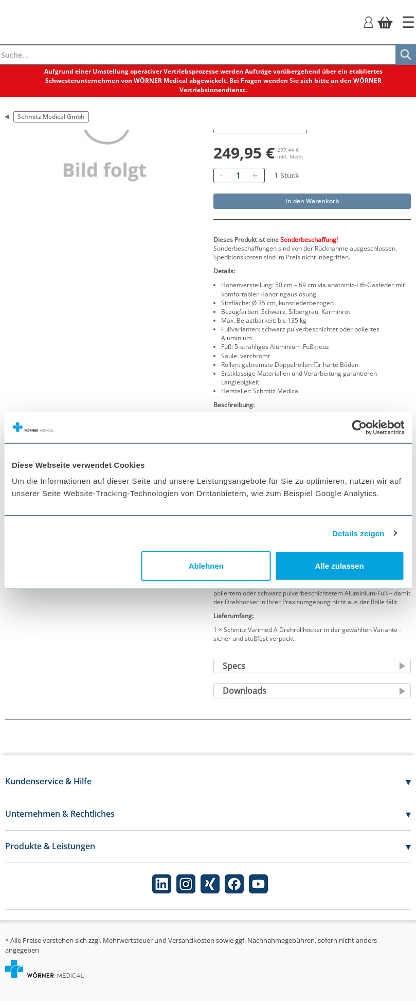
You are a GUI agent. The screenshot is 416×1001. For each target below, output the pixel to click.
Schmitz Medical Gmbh (51, 116)
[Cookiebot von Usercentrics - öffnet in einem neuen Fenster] (359, 427)
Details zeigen (358, 533)
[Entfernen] (221, 175)
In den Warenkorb (312, 201)
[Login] (368, 21)
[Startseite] (408, 22)
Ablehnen (206, 565)
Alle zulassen (339, 565)
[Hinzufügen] (255, 175)
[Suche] (405, 54)
